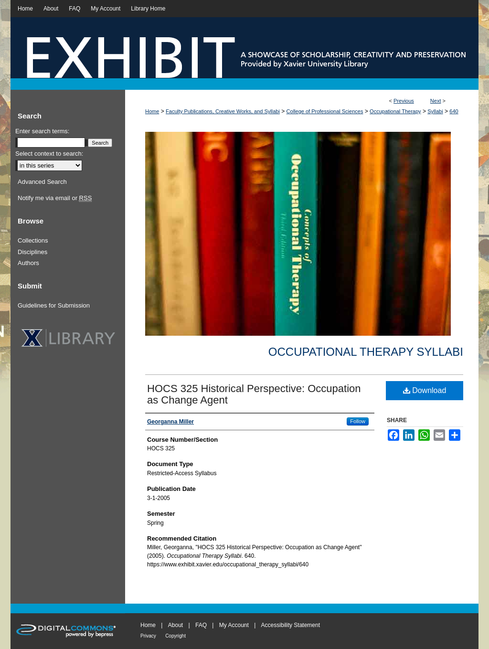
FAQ (201, 625)
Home (152, 111)
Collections (33, 240)
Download (424, 390)
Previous (403, 101)
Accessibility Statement (290, 625)
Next (435, 101)
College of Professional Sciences (325, 111)
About (175, 625)
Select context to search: (49, 153)
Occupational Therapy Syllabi (365, 351)
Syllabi (435, 111)
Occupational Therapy (395, 111)
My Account (234, 625)
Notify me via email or (55, 198)
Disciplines (32, 251)
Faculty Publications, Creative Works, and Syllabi (223, 111)
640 (453, 111)
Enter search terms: (42, 131)
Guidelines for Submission (54, 305)
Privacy (148, 635)
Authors (28, 262)
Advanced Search (42, 181)
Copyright (175, 635)
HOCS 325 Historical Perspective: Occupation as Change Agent (254, 394)
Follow (357, 421)
